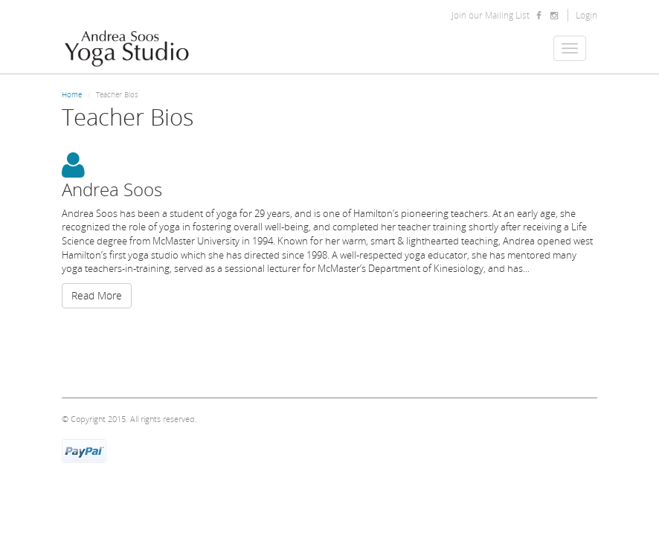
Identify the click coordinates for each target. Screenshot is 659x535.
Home (72, 94)
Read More (96, 295)
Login (586, 15)
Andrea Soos (112, 189)
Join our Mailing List (490, 15)
